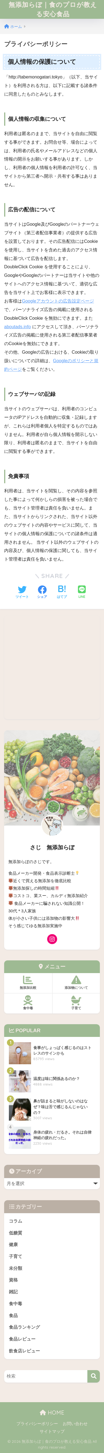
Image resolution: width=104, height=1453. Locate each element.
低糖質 (15, 1233)
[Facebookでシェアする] (42, 592)
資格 (13, 1280)
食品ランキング (24, 1327)
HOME (52, 1412)
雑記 (13, 1291)
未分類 (15, 1268)
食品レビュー (22, 1339)
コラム (15, 1221)
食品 (13, 1315)
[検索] (93, 1376)
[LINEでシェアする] (82, 592)
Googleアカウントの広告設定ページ (58, 301)
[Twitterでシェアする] (22, 592)
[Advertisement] (52, 667)
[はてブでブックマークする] (62, 592)
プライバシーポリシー (37, 1424)
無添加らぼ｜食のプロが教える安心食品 (53, 9)
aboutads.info (17, 326)
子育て (15, 1256)
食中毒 (15, 1303)
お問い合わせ (75, 1424)
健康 (13, 1244)
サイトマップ (52, 1431)
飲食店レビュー (24, 1351)
